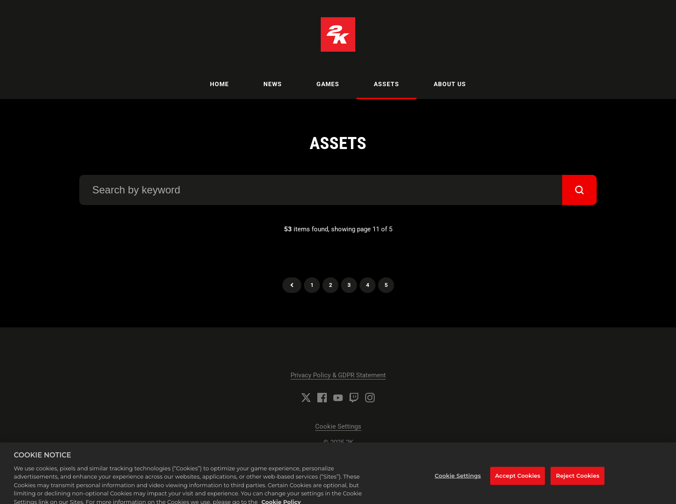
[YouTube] (338, 397)
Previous (291, 285)
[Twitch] (354, 397)
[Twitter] (306, 397)
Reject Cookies (578, 479)
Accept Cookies (517, 479)
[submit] (579, 190)
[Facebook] (322, 397)
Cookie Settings (338, 426)
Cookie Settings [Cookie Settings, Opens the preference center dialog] (458, 479)
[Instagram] (370, 397)
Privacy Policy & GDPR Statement (338, 375)
